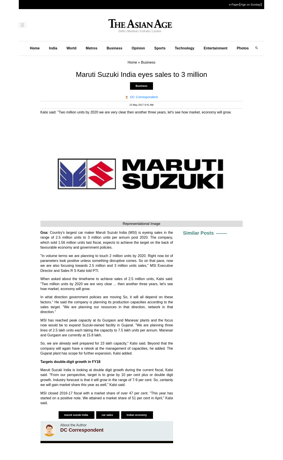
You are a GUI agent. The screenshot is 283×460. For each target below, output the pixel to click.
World (71, 48)
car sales (108, 415)
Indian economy (137, 415)
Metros (91, 48)
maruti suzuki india (76, 415)
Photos (243, 48)
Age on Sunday (250, 4)
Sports (160, 48)
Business (114, 48)
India (53, 48)
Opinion (138, 48)
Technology (185, 48)
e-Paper (234, 4)
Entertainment (216, 48)
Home (35, 48)
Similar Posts (198, 233)
